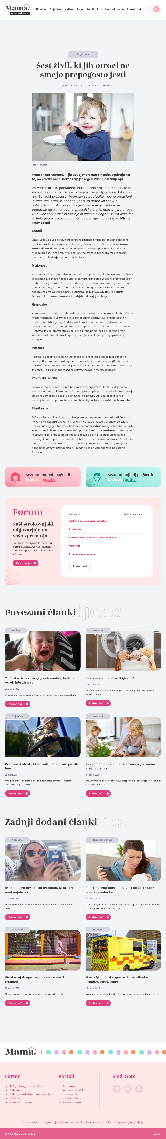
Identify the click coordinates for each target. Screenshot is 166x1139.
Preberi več (80, 566)
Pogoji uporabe (94, 1122)
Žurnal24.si (69, 1086)
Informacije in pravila (71, 1122)
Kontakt (36, 1122)
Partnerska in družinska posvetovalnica (93, 537)
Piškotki (109, 1122)
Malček (69, 9)
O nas (26, 1122)
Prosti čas (103, 9)
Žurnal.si (134, 9)
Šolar (80, 9)
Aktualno (118, 9)
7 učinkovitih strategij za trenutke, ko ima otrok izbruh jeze (39, 680)
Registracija (23, 563)
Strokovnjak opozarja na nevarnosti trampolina (34, 979)
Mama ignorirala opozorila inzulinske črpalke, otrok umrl (117, 979)
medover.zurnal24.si (74, 1090)
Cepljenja (74, 545)
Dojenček (55, 9)
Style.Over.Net (71, 1094)
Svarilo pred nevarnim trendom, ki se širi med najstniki (39, 890)
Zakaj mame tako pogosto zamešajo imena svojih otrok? (120, 766)
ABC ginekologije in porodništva (88, 521)
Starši (90, 9)
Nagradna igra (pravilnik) (129, 1122)
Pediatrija (75, 529)
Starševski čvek (71, 1098)
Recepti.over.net (72, 1102)
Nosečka (41, 9)
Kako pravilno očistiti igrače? (110, 678)
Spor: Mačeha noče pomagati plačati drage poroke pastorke (120, 890)
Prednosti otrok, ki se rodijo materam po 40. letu (41, 766)
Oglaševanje (50, 1122)
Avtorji (157, 1134)
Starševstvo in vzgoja (82, 554)
